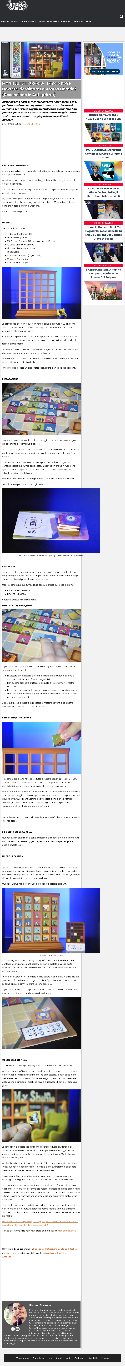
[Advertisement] (62, 33)
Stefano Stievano (31, 123)
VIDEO (88, 21)
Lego (50, 1358)
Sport (59, 1358)
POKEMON (65, 21)
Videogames (22, 1358)
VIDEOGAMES (53, 21)
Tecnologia (38, 1358)
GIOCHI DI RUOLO (28, 21)
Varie (68, 1358)
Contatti (93, 1358)
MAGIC (42, 21)
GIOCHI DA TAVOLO (9, 21)
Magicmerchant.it (67, 1230)
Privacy (105, 1358)
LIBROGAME (78, 21)
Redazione (80, 1358)
